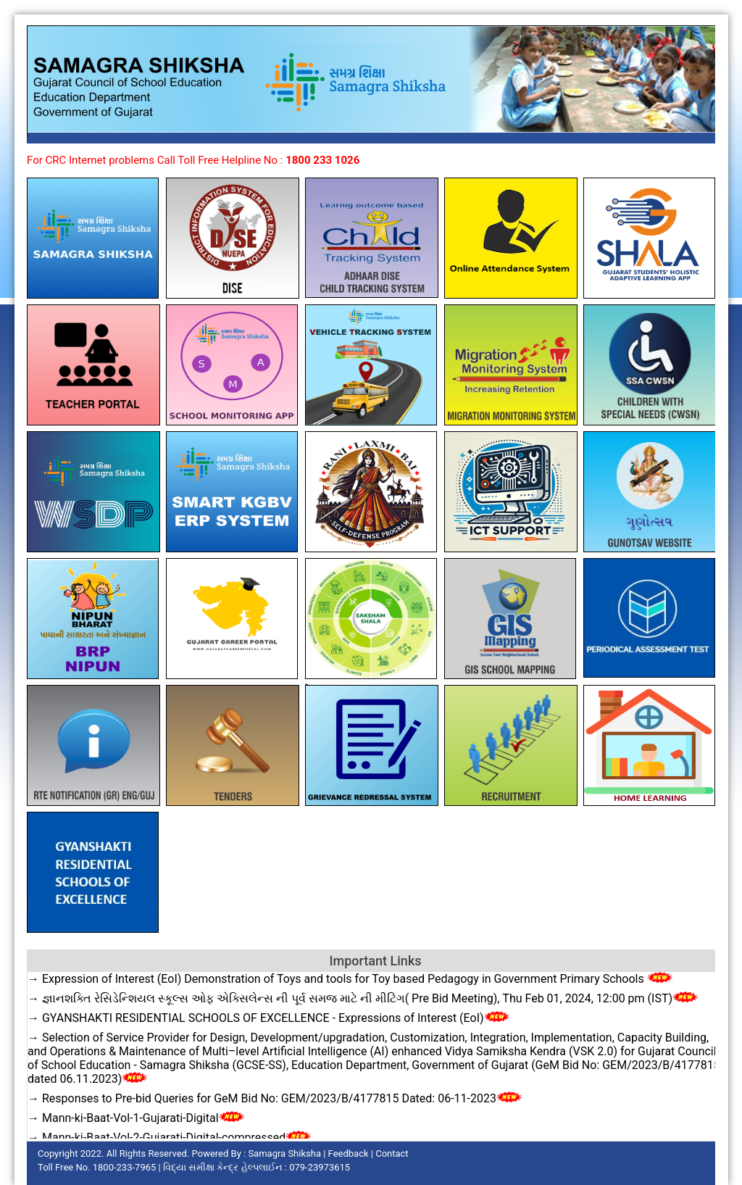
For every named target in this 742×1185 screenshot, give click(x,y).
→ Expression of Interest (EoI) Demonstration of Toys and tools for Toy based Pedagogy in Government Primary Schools (350, 979)
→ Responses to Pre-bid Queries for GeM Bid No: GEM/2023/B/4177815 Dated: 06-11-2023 (275, 1098)
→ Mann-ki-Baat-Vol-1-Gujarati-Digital (136, 1118)
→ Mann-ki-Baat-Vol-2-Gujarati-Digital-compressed (169, 1137)
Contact (391, 1153)
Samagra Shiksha (284, 1153)
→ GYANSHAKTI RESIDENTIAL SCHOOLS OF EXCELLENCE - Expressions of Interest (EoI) (268, 1018)
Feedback (348, 1153)
